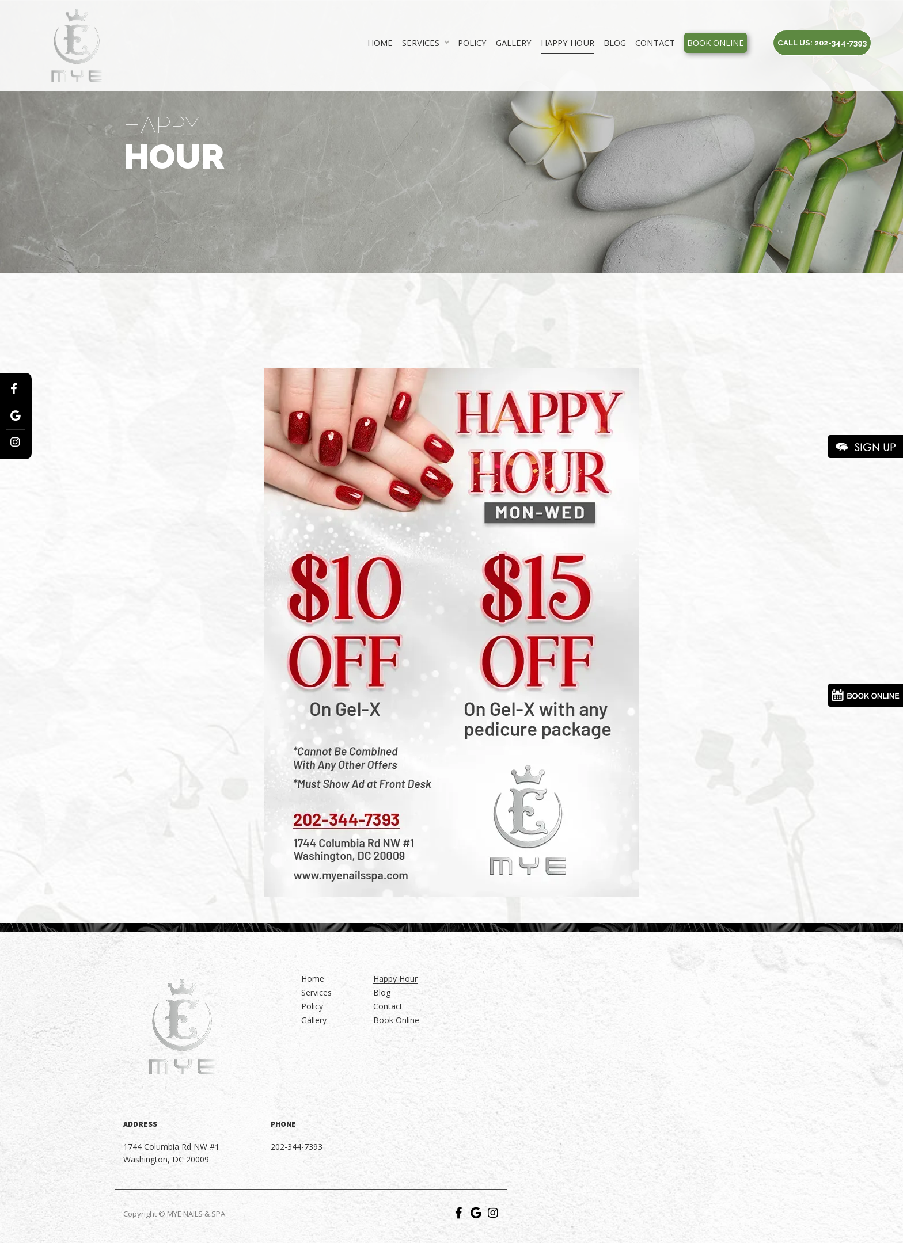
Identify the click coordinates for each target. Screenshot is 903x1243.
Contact (655, 43)
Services (420, 43)
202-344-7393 (296, 1146)
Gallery (514, 43)
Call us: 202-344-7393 (822, 42)
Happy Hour (567, 43)
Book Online (715, 42)
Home (380, 43)
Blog (615, 43)
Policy (472, 43)
